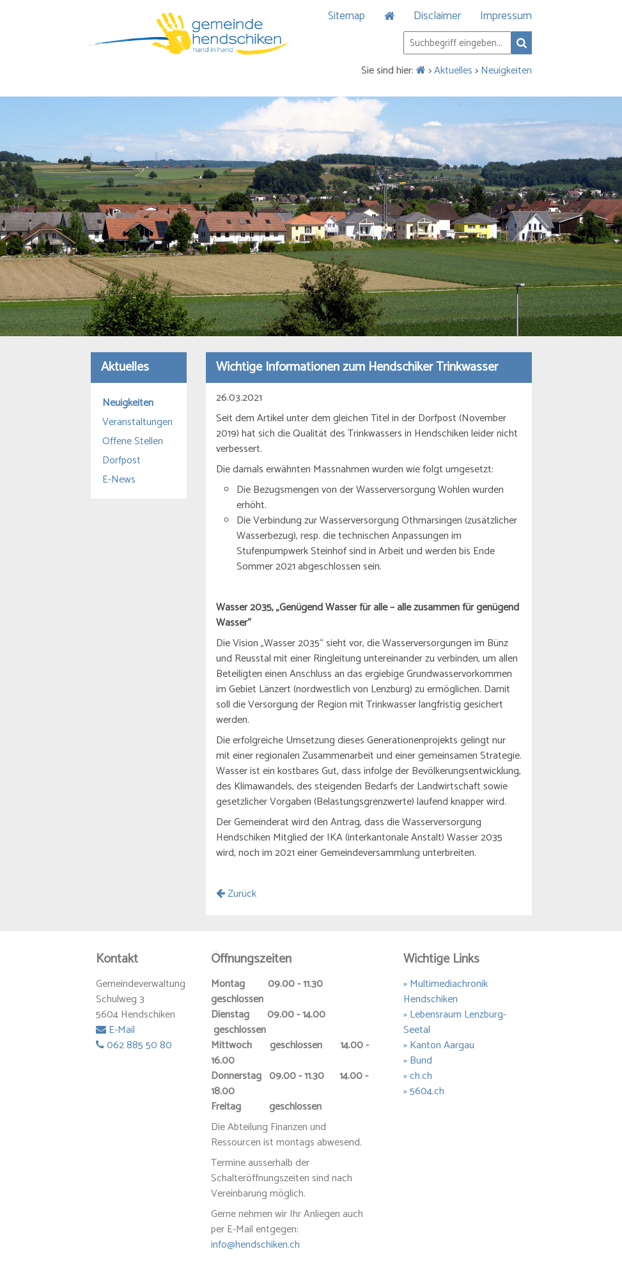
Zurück (236, 894)
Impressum (506, 16)
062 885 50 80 (134, 1045)
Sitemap (346, 16)
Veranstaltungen (137, 422)
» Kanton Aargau (438, 1045)
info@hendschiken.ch (255, 1244)
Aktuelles (453, 70)
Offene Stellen (132, 441)
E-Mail (115, 1030)
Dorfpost (121, 461)
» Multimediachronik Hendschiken (445, 991)
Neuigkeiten (506, 70)
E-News (119, 480)
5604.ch (427, 1091)
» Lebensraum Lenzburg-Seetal (454, 1022)
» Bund (417, 1060)
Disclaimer (437, 16)
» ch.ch (417, 1076)
